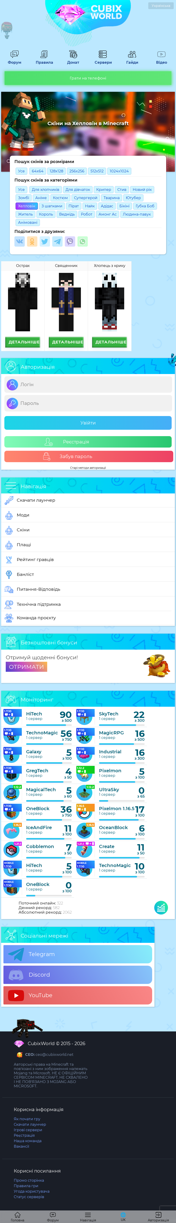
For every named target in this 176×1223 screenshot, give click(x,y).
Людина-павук (137, 214)
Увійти (88, 423)
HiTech (34, 714)
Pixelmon (110, 770)
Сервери (103, 60)
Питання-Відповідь (32, 589)
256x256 (76, 171)
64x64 (38, 171)
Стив (121, 189)
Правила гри (26, 1186)
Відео (161, 60)
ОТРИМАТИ (26, 666)
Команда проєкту (30, 618)
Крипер (103, 189)
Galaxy (33, 751)
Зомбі (23, 198)
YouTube (30, 996)
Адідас (107, 206)
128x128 (56, 171)
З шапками (51, 206)
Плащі (18, 545)
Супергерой (85, 198)
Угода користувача (32, 1191)
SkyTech (108, 714)
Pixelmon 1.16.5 (117, 808)
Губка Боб (145, 206)
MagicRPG (111, 732)
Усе (21, 171)
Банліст (19, 574)
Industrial (110, 751)
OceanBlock (113, 827)
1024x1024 (119, 171)
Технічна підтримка (33, 604)
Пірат (74, 206)
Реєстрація (67, 442)
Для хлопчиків (45, 189)
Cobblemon (40, 846)
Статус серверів (29, 1197)
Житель (25, 214)
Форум (14, 60)
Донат (73, 60)
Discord (29, 975)
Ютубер (133, 198)
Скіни (17, 530)
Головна (17, 1217)
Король (46, 214)
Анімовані (27, 222)
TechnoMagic (42, 732)
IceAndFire (39, 827)
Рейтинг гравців (29, 560)
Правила (44, 60)
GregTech (37, 770)
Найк (90, 206)
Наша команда (27, 1141)
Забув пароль (67, 457)
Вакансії (21, 1146)
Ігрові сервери (28, 1130)
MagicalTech (41, 789)
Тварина (112, 198)
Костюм (60, 198)
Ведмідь (67, 214)
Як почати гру (27, 1119)
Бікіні (124, 206)
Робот (86, 214)
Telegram (31, 954)
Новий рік (142, 189)
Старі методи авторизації (88, 467)
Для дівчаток (78, 189)
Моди (17, 515)
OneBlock (38, 808)
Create (106, 846)
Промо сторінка (29, 1180)
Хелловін (26, 206)
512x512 (97, 171)
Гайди (132, 60)
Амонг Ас (108, 214)
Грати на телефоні (88, 78)
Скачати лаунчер (30, 500)
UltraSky (109, 789)
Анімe (41, 198)
